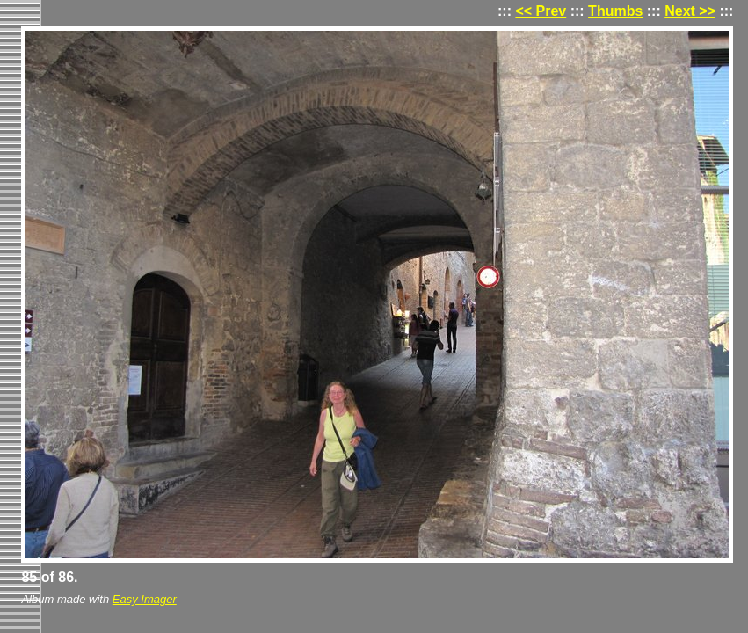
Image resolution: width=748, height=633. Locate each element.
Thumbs (615, 11)
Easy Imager (145, 599)
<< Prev (540, 11)
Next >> (689, 11)
